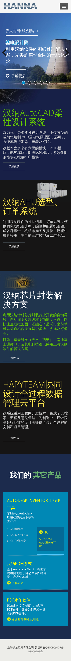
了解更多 (14, 166)
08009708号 (35, 651)
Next (65, 53)
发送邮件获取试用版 (25, 619)
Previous (5, 53)
